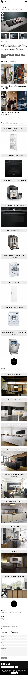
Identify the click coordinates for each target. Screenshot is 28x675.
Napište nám (10, 666)
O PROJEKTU (4, 666)
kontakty (20, 9)
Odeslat (3, 658)
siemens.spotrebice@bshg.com (7, 624)
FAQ (16, 666)
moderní (11, 54)
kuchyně (17, 54)
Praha (23, 54)
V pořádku (14, 673)
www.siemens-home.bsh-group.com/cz (9, 626)
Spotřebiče (4, 54)
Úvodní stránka (3, 4)
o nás (2, 9)
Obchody (8, 4)
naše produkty (8, 9)
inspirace (15, 9)
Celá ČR (3, 57)
